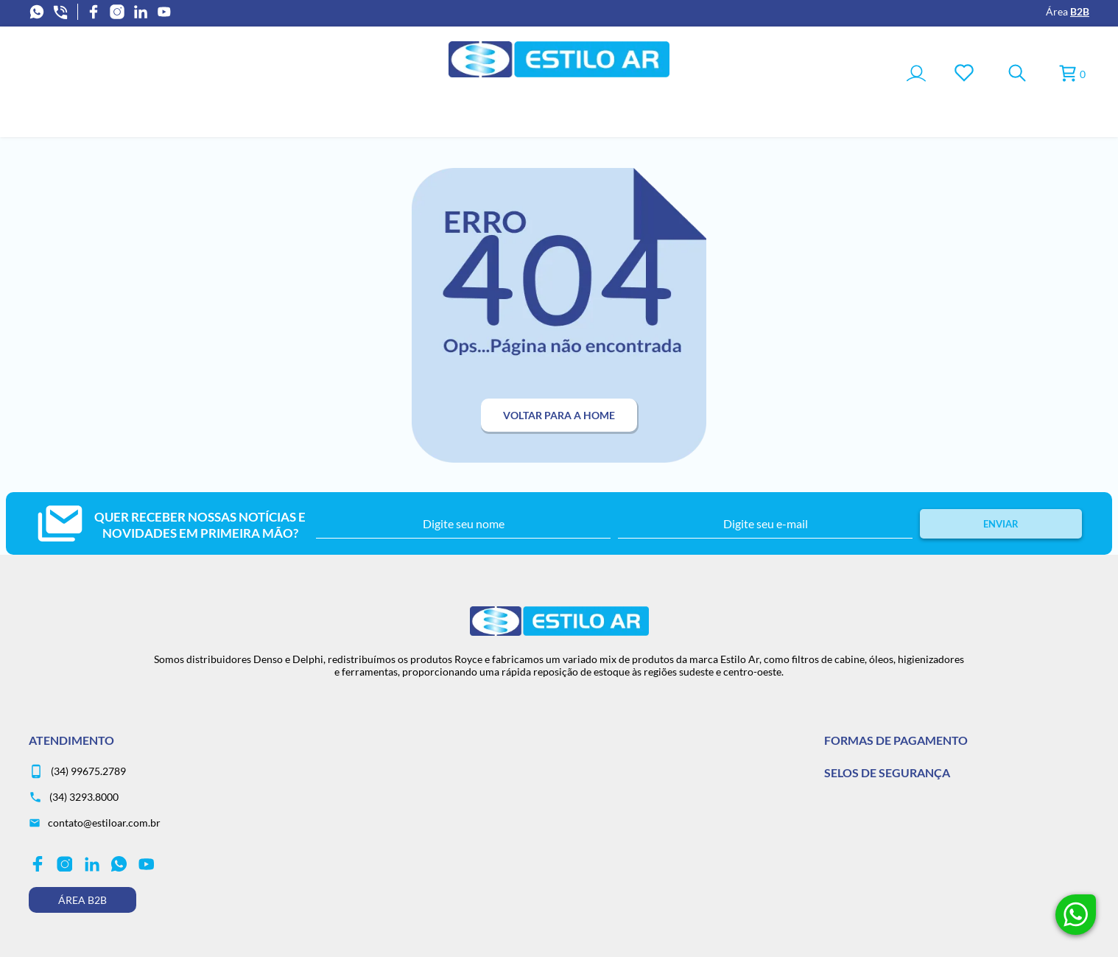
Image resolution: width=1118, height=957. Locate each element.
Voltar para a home (559, 415)
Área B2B (82, 900)
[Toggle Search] (1017, 74)
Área (1067, 11)
